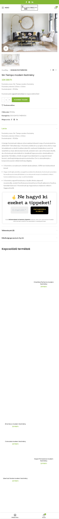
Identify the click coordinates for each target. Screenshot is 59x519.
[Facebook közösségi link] (26, 2)
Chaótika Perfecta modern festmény (44, 424)
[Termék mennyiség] (6, 99)
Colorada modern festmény (15, 443)
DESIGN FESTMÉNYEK (19, 69)
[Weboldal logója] (29, 7)
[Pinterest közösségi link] (29, 2)
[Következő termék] (56, 69)
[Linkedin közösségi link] (32, 2)
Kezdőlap (5, 69)
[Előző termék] (50, 69)
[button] (4, 32)
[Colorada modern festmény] (15, 436)
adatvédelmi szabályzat (35, 220)
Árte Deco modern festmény (15, 423)
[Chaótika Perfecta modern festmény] (43, 336)
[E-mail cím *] (19, 209)
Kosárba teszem (20, 99)
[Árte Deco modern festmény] (15, 336)
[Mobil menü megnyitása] (5, 7)
